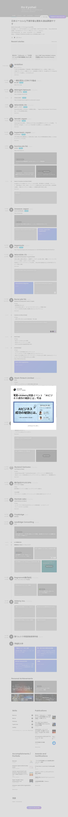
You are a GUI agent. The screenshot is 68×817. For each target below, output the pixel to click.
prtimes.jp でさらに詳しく (33, 425)
